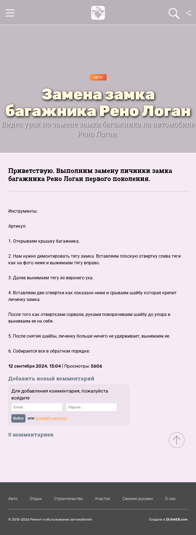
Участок (102, 498)
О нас (170, 498)
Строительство (68, 498)
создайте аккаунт (51, 418)
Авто (98, 77)
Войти (18, 418)
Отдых (36, 498)
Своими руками (137, 498)
